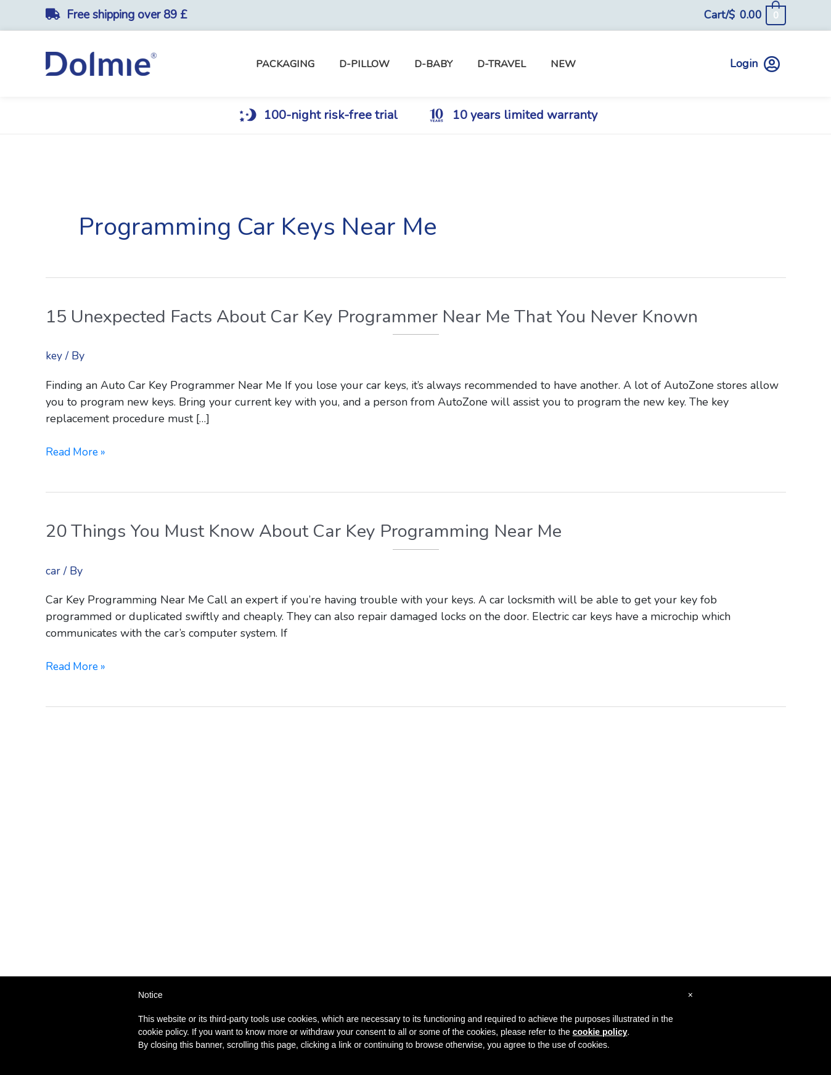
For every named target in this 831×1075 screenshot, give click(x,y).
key (54, 355)
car (53, 570)
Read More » (77, 452)
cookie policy (600, 1032)
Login (755, 63)
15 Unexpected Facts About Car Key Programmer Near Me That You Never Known (386, 316)
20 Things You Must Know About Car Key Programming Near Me (315, 531)
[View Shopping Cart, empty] (744, 15)
